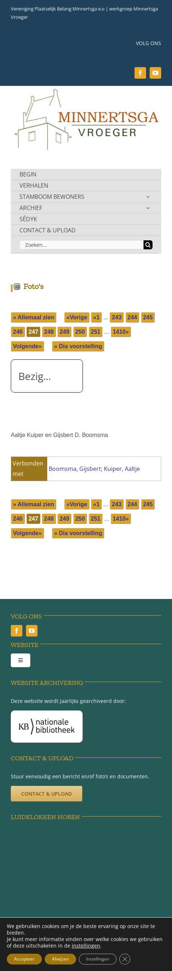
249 (64, 332)
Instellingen (97, 959)
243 (117, 317)
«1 (96, 317)
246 (18, 332)
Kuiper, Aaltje (122, 469)
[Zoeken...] (81, 244)
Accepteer (24, 959)
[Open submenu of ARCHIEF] (147, 207)
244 (132, 317)
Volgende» (27, 346)
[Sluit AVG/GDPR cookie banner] (124, 959)
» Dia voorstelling (78, 346)
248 (49, 332)
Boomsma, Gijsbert (75, 469)
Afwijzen (60, 959)
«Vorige (76, 317)
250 (80, 332)
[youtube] (155, 73)
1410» (121, 332)
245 (148, 317)
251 (96, 332)
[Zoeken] (148, 244)
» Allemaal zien (33, 317)
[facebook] (140, 73)
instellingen (86, 945)
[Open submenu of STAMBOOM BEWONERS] (147, 196)
